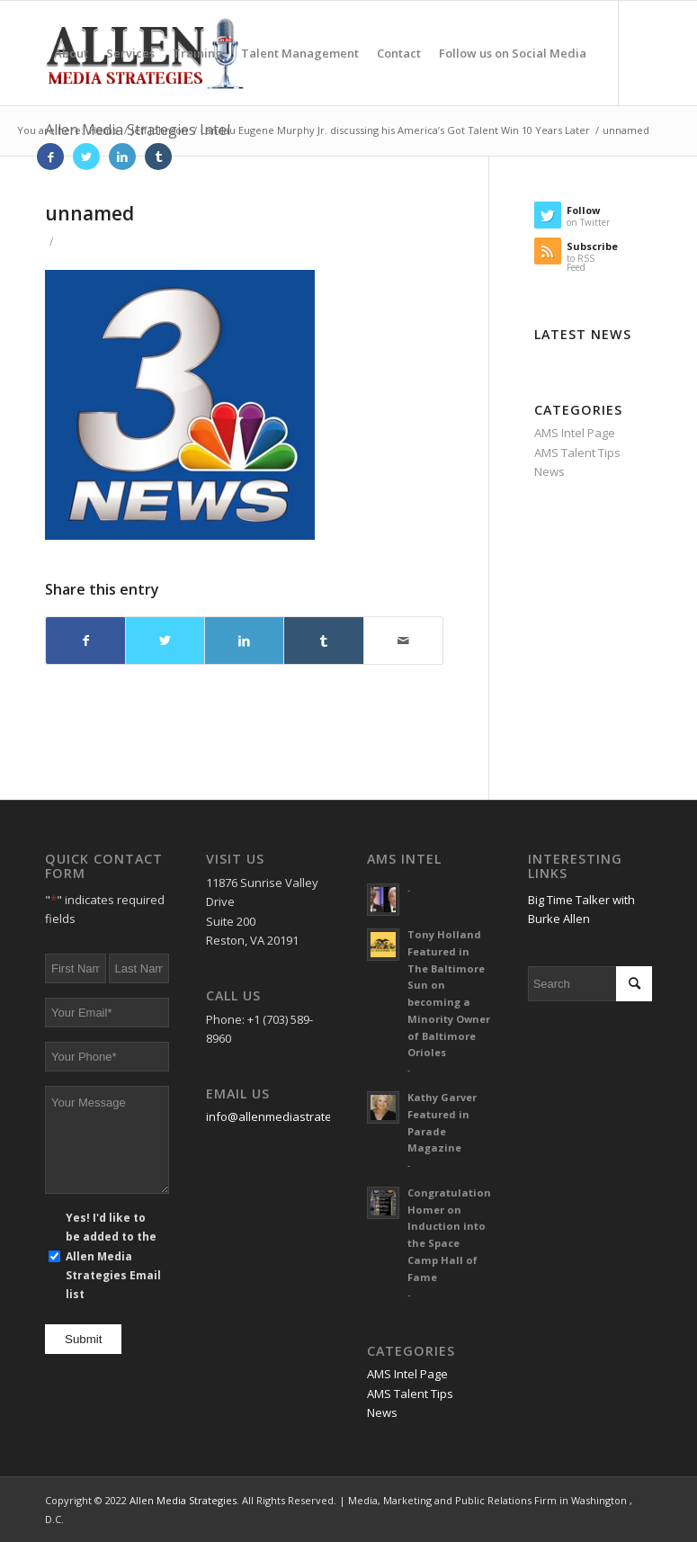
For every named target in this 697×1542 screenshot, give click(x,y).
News (549, 471)
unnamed (89, 213)
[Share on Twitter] (165, 640)
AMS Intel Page (574, 433)
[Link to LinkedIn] (122, 156)
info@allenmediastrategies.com (293, 1116)
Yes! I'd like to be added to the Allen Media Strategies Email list (113, 1256)
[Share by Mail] (403, 640)
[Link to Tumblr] (158, 156)
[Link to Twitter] (86, 156)
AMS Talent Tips (577, 452)
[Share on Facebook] (85, 640)
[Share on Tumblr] (323, 640)
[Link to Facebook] (50, 156)
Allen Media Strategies (183, 1500)
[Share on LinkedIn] (244, 640)
